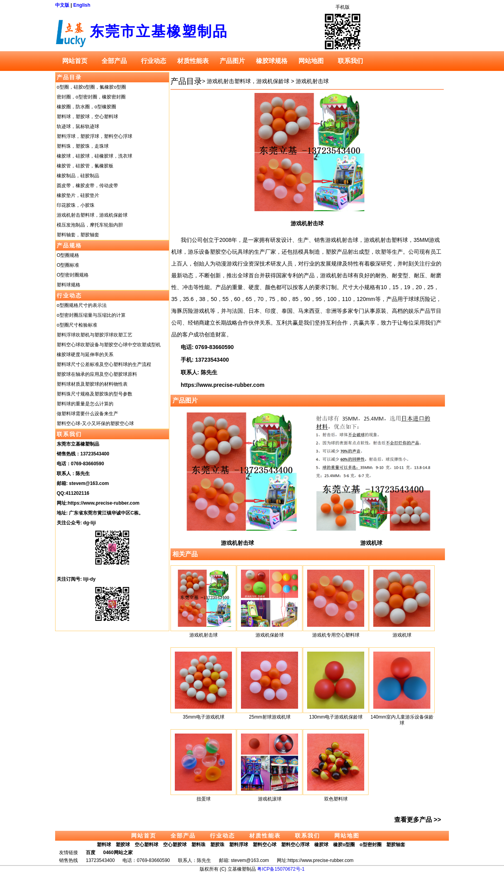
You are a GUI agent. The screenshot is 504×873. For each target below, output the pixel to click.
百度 (90, 852)
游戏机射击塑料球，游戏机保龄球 (92, 215)
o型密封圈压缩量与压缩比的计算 (91, 315)
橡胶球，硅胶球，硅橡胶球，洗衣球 (94, 156)
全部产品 (114, 61)
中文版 (62, 5)
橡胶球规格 (271, 61)
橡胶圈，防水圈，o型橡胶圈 (86, 107)
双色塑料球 (336, 799)
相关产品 (185, 554)
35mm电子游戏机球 (203, 717)
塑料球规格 (68, 285)
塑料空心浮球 (295, 844)
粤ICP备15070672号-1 (280, 869)
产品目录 (69, 77)
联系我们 (350, 61)
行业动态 (153, 61)
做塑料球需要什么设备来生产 (87, 413)
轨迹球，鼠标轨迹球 (78, 126)
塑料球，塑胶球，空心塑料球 (87, 116)
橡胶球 (321, 844)
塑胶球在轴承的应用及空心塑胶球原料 (97, 374)
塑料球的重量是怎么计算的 (85, 404)
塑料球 (104, 844)
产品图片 (232, 61)
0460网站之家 (118, 852)
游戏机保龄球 (270, 635)
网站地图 (311, 61)
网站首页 (74, 61)
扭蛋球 (203, 799)
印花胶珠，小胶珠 (75, 205)
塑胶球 (123, 844)
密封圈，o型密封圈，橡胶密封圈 (91, 97)
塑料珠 (198, 844)
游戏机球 (371, 543)
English (81, 5)
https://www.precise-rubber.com (103, 503)
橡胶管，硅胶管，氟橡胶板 (85, 166)
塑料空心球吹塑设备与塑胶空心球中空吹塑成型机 (109, 344)
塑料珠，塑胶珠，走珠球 (83, 146)
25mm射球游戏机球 (269, 717)
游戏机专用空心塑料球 (335, 635)
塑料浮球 (238, 844)
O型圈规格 (68, 255)
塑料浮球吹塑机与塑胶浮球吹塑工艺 (94, 335)
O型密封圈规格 (73, 275)
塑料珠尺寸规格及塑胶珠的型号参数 (94, 394)
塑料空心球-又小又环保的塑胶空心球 (95, 423)
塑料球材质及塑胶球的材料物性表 (92, 384)
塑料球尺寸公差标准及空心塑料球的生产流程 (104, 364)
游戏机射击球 (312, 81)
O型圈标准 (68, 265)
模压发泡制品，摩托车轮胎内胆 (90, 225)
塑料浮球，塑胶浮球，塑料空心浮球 (94, 136)
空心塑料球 (146, 844)
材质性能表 (193, 61)
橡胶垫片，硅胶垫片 (78, 195)
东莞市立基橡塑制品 (159, 31)
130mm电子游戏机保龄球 (336, 717)
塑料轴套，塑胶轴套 (78, 235)
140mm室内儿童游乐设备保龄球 (402, 720)
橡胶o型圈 (344, 844)
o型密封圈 (370, 844)
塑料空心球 (264, 844)
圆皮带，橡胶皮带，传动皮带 (87, 185)
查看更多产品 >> (417, 819)
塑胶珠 (217, 844)
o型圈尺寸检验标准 (77, 325)
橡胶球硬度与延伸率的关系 (85, 354)
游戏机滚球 (270, 799)
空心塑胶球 (175, 844)
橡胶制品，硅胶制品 (78, 175)
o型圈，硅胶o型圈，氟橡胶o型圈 (91, 87)
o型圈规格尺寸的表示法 (82, 305)
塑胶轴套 (395, 844)
